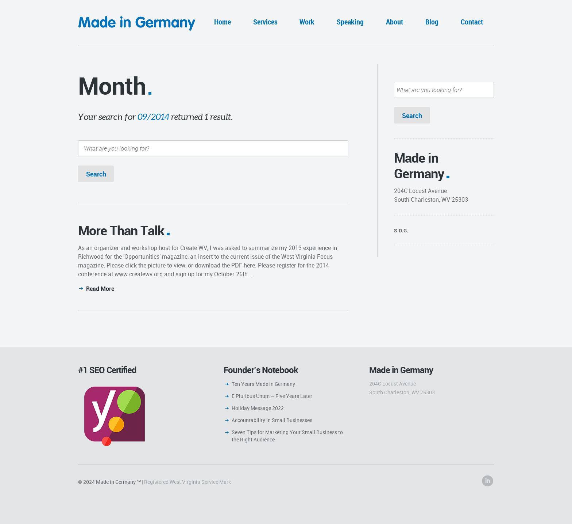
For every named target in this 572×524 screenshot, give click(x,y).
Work (306, 22)
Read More (100, 289)
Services (265, 22)
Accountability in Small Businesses (272, 420)
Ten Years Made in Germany (263, 383)
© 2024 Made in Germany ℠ (109, 481)
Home (222, 22)
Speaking (350, 22)
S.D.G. (401, 230)
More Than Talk (121, 230)
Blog (431, 22)
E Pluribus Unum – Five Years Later (272, 395)
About (394, 22)
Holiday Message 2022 (258, 408)
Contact (472, 22)
